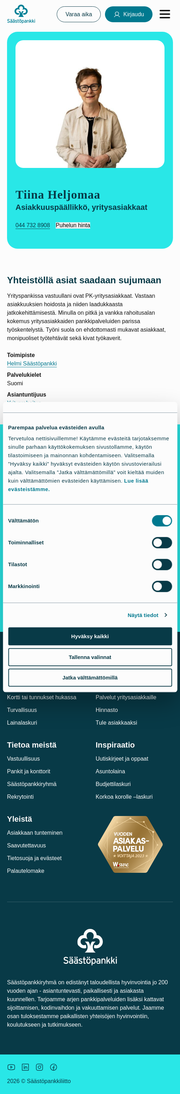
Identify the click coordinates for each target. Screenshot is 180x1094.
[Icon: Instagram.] (39, 1067)
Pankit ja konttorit (28, 771)
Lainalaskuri (22, 723)
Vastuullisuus (23, 759)
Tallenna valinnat (90, 657)
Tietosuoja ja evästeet (34, 858)
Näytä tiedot (143, 615)
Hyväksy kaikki (90, 636)
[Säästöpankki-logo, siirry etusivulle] (21, 14)
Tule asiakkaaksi (116, 723)
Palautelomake (25, 871)
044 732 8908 (32, 225)
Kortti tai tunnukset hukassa (41, 697)
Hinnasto (107, 710)
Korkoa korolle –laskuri (124, 797)
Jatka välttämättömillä (90, 678)
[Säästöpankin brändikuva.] (11, 1067)
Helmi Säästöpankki (32, 364)
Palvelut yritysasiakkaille (126, 697)
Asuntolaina (110, 771)
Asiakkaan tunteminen (34, 833)
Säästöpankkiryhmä (32, 784)
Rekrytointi (20, 797)
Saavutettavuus (26, 845)
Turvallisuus (22, 710)
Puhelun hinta (73, 225)
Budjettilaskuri (113, 784)
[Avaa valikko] (165, 14)
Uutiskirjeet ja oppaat (122, 759)
